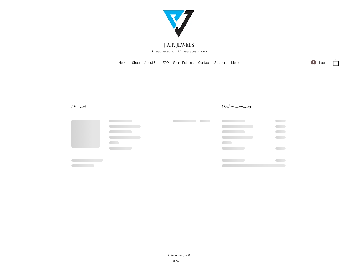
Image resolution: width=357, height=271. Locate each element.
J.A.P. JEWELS (179, 44)
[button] (336, 62)
